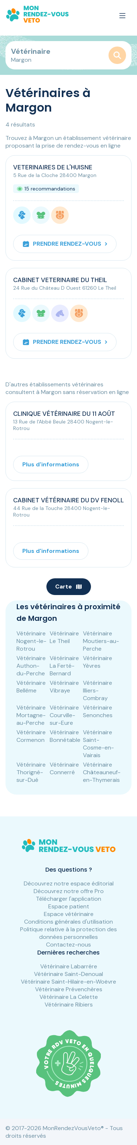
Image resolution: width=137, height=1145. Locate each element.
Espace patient (68, 906)
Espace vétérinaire (69, 914)
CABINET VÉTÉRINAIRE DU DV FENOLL (68, 500)
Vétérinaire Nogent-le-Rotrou (31, 641)
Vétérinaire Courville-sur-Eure (64, 715)
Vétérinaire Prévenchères (68, 989)
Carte (68, 586)
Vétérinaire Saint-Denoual (68, 974)
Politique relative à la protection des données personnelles (68, 933)
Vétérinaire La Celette (68, 997)
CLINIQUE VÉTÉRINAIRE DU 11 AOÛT (64, 414)
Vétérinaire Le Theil (64, 637)
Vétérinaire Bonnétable (65, 736)
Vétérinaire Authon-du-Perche (31, 665)
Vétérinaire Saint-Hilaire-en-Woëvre (68, 981)
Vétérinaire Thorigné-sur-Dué (31, 772)
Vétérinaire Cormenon (31, 736)
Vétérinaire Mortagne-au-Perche (31, 715)
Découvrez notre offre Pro (69, 891)
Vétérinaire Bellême (31, 686)
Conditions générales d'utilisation (68, 921)
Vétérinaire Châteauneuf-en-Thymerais (102, 772)
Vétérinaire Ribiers (69, 1004)
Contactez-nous (68, 944)
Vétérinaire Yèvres (97, 662)
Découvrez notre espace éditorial (69, 883)
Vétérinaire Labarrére (68, 966)
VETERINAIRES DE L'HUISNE (52, 167)
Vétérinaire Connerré (64, 768)
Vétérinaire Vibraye (64, 686)
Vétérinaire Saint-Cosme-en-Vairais (98, 743)
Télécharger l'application (68, 899)
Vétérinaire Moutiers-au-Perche (101, 641)
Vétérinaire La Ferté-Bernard (64, 665)
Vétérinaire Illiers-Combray (97, 690)
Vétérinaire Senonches (98, 711)
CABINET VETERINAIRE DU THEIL (60, 280)
